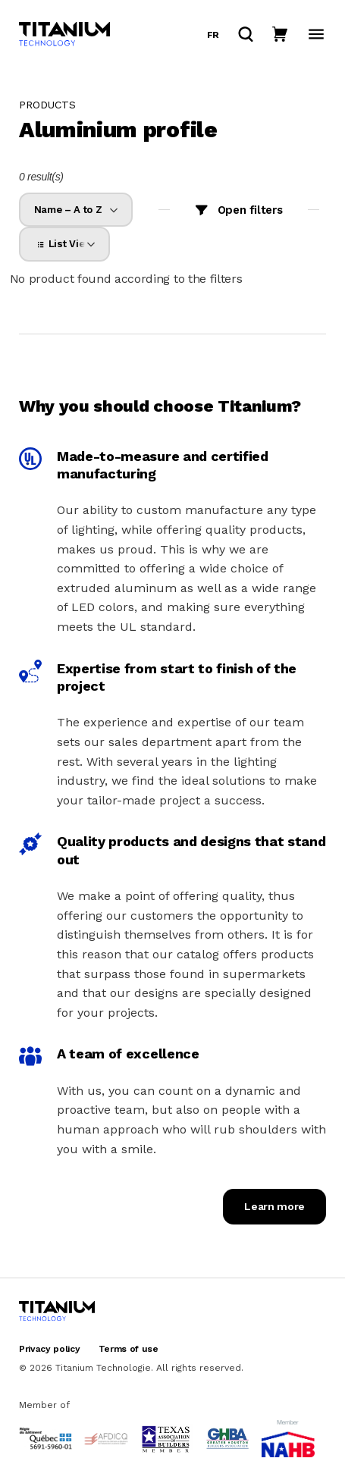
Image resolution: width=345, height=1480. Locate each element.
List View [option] (63, 243)
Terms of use (128, 1349)
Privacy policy (49, 1349)
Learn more (274, 1206)
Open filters (250, 210)
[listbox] (76, 210)
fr (213, 35)
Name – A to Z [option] (67, 209)
